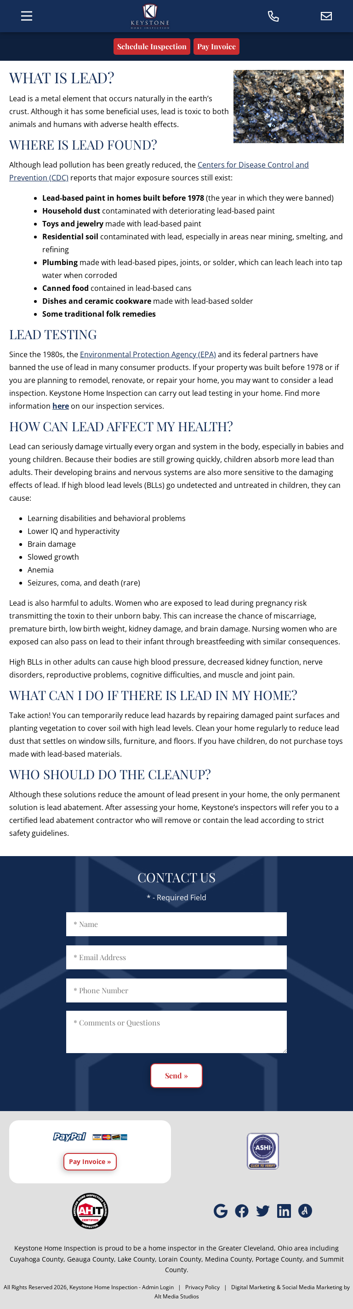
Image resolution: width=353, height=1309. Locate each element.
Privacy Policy (202, 1287)
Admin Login (158, 1287)
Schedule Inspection (152, 46)
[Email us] (326, 16)
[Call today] (273, 16)
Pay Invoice (216, 46)
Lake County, (137, 1259)
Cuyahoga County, (37, 1259)
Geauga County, (91, 1259)
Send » (176, 1075)
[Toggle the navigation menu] (26, 16)
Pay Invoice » (90, 1161)
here (60, 406)
